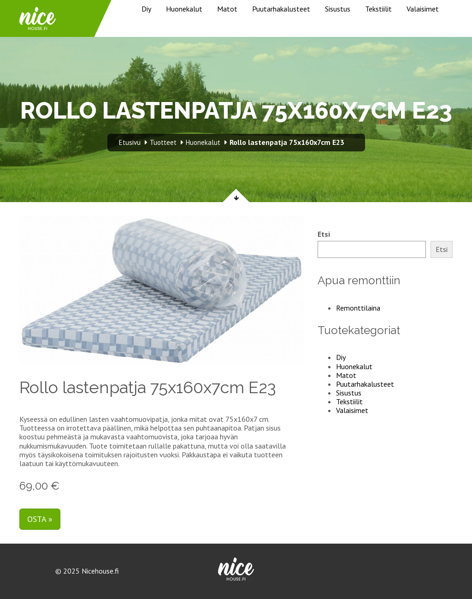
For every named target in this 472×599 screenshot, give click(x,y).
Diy (146, 8)
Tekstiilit (378, 8)
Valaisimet (423, 8)
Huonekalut (184, 8)
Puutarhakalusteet (281, 8)
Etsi (324, 234)
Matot (227, 8)
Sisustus (337, 8)
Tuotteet (163, 142)
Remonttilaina (358, 307)
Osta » (40, 519)
